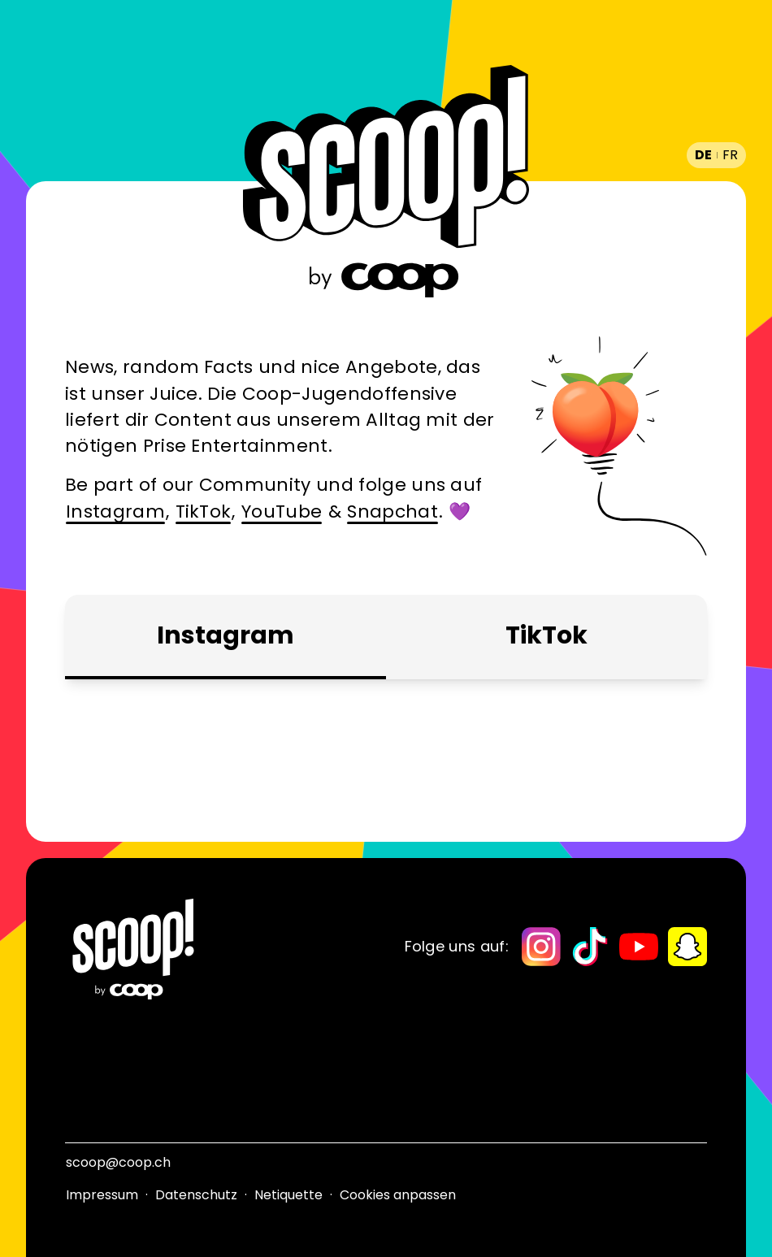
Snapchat (392, 511)
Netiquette (288, 1194)
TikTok (204, 511)
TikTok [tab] (546, 635)
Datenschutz (196, 1194)
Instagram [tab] (225, 635)
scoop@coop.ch (118, 1162)
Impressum (102, 1194)
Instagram (115, 511)
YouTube (281, 511)
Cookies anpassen (398, 1194)
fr (730, 154)
